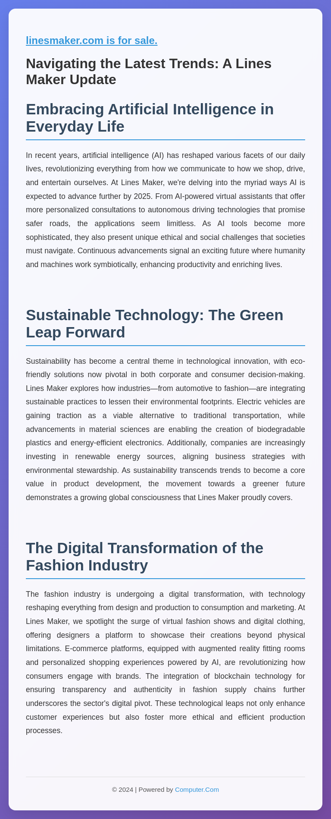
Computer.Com (197, 789)
